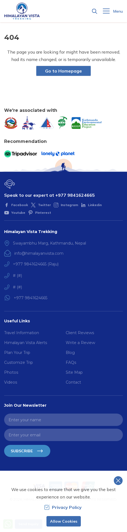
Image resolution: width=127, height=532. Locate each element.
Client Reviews (80, 332)
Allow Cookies (63, 521)
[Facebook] (16, 205)
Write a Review (80, 342)
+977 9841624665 (75, 195)
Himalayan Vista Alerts (25, 342)
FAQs (71, 362)
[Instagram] (66, 205)
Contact (73, 382)
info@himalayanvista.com (39, 253)
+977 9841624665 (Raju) (36, 264)
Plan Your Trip (17, 352)
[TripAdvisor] (20, 154)
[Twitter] (41, 205)
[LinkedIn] (91, 205)
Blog (70, 352)
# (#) (17, 275)
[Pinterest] (39, 212)
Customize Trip (18, 362)
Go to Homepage (63, 71)
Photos (11, 372)
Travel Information (21, 332)
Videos (10, 382)
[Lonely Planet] (58, 154)
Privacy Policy (63, 507)
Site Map (74, 372)
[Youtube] (14, 212)
